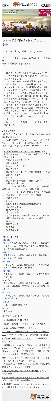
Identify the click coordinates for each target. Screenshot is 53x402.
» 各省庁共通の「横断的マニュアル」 (19, 328)
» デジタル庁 (32, 364)
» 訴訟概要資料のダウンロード (16, 338)
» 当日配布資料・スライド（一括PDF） (22, 151)
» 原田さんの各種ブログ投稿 (15, 324)
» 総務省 (20, 364)
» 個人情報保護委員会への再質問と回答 (20, 371)
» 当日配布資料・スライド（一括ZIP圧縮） (24, 140)
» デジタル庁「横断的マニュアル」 (24, 186)
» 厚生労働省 (8, 364)
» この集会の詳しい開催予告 (15, 320)
